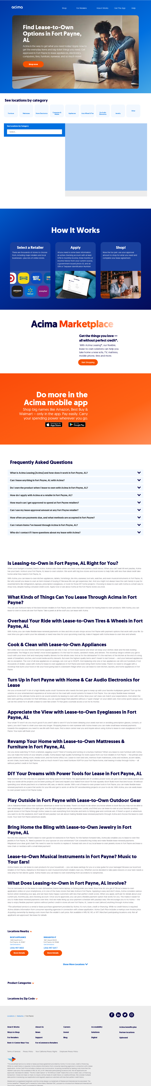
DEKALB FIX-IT (50, 937)
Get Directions (15, 944)
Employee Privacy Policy (69, 1042)
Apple (55, 425)
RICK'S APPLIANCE (18, 937)
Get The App (119, 8)
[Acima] (11, 1050)
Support (39, 1028)
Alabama (20, 1007)
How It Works (13, 1018)
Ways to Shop (13, 1023)
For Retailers (12, 1028)
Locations (11, 1007)
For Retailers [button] (81, 8)
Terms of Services (13, 1042)
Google (78, 425)
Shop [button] (64, 8)
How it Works (102, 8)
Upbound (123, 1028)
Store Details (19, 953)
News (37, 1023)
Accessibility (96, 1018)
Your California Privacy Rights (46, 1042)
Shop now (33, 64)
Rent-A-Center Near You (18, 1034)
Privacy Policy (28, 1042)
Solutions (95, 1023)
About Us (39, 1018)
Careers (66, 1018)
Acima (17, 8)
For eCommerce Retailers (46, 1034)
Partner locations (126, 1023)
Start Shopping (88, 362)
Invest (66, 1023)
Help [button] (134, 8)
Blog (65, 1028)
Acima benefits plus (128, 1018)
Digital (94, 1028)
